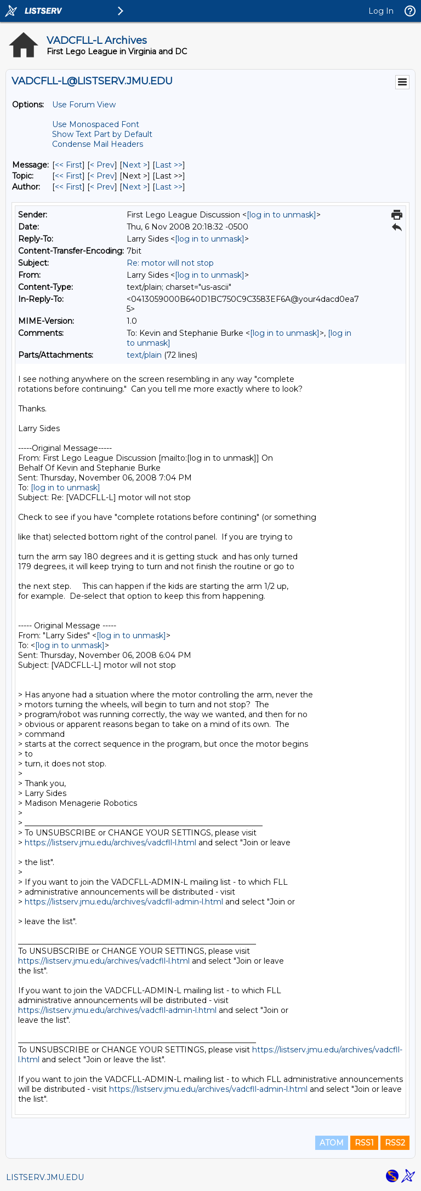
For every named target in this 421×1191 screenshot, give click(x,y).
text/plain (144, 355)
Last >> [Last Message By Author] (169, 187)
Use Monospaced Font (95, 124)
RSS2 (395, 1143)
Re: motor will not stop (170, 263)
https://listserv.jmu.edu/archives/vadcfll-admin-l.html (124, 902)
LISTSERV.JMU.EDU (45, 1177)
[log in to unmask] (281, 215)
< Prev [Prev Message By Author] (102, 187)
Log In (381, 11)
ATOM (332, 1143)
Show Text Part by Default (102, 134)
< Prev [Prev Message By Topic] (102, 176)
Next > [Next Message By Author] (134, 187)
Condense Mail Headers (97, 144)
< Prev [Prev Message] (102, 165)
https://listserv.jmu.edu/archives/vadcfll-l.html (110, 843)
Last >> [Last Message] (169, 165)
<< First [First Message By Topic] (68, 176)
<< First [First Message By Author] (68, 187)
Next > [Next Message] (134, 165)
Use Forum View (84, 105)
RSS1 (364, 1143)
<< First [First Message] (68, 165)
